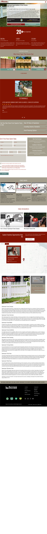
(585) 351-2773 (10, 7)
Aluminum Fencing (40, 69)
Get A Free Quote (27, 395)
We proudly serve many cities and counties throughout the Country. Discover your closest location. (25, 383)
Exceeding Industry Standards (35, 127)
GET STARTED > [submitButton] (4, 173)
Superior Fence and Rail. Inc (9, 405)
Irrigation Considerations (36, 194)
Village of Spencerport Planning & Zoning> (37, 292)
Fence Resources (27, 392)
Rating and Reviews (36, 391)
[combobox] (13, 152)
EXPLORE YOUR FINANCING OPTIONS (15, 24)
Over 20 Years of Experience (35, 123)
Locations (26, 388)
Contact (26, 393)
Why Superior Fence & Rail (29, 228)
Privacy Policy (18, 167)
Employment (36, 388)
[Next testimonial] (24, 117)
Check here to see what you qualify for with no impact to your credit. (11, 163)
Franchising (36, 396)
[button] (24, 259)
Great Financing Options (35, 130)
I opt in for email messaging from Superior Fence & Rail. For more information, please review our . (14, 170)
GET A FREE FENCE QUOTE (32, 24)
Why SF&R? (36, 393)
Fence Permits (19, 194)
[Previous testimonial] (22, 117)
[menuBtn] (45, 1)
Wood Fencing (25, 69)
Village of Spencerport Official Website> (37, 288)
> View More (23, 73)
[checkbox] (0, 163)
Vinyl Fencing (10, 69)
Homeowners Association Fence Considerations (6, 195)
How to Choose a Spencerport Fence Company (10, 228)
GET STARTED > (30, 239)
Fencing (26, 390)
